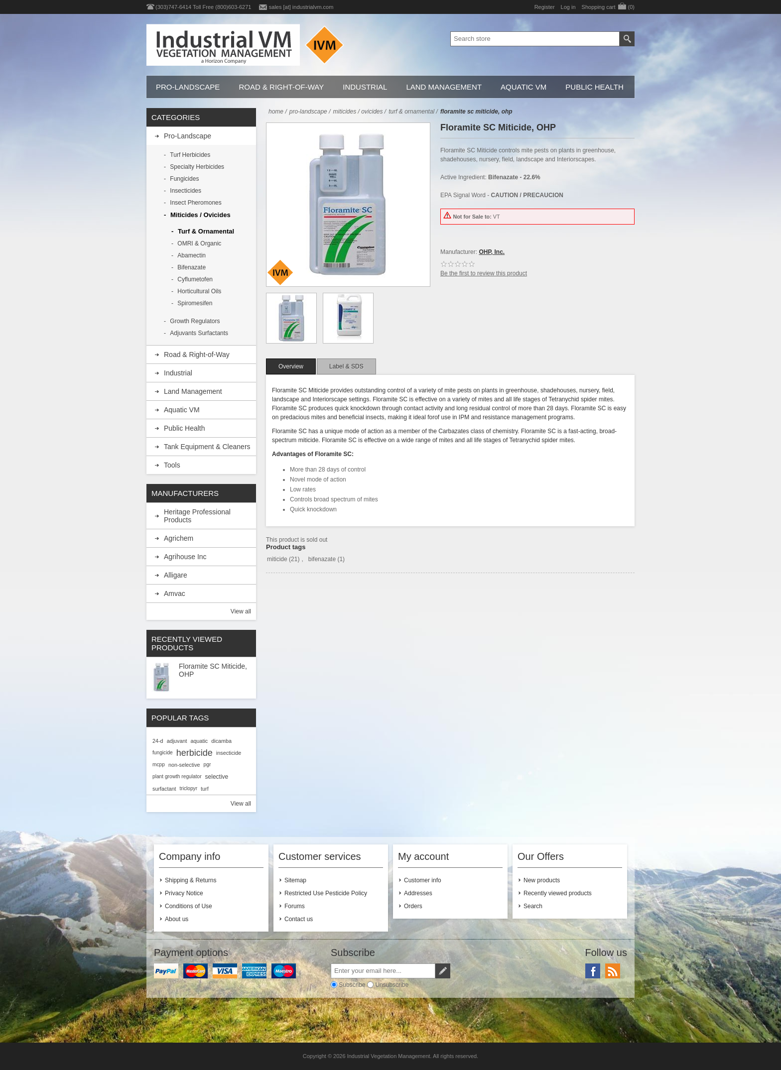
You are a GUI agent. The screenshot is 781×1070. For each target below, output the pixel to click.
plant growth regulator (177, 776)
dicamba (221, 741)
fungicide (162, 752)
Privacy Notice (184, 893)
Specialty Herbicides (197, 166)
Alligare (175, 575)
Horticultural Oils (199, 291)
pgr (207, 764)
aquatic (199, 741)
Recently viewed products (557, 893)
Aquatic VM (523, 87)
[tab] (291, 366)
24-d (157, 741)
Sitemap (295, 880)
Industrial (365, 87)
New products (541, 880)
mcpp (158, 764)
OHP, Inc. (492, 251)
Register (544, 7)
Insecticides (185, 190)
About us (176, 919)
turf (205, 789)
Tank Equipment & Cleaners (207, 447)
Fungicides (184, 178)
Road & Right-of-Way (281, 87)
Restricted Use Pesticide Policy (325, 893)
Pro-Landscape (188, 87)
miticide (277, 559)
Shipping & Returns (190, 880)
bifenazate (322, 559)
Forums (294, 906)
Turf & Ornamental (206, 231)
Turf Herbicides (190, 154)
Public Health (594, 87)
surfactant (164, 789)
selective (217, 776)
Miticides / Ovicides (200, 215)
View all (241, 611)
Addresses (418, 893)
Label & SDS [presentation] (346, 366)
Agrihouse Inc (185, 557)
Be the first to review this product (483, 273)
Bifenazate (191, 267)
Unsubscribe (391, 984)
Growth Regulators (195, 321)
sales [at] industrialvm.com (301, 7)
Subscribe (352, 984)
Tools (172, 465)
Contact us (298, 919)
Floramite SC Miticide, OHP (213, 670)
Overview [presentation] (290, 366)
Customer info (422, 880)
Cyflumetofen (195, 279)
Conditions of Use (188, 906)
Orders (413, 906)
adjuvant (177, 741)
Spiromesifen (194, 303)
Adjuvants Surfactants (199, 333)
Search (532, 906)
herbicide (194, 753)
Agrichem (178, 538)
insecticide (228, 753)
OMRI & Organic (199, 243)
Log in (568, 7)
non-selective (184, 765)
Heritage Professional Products (197, 516)
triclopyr (188, 788)
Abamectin (191, 255)
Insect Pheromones (195, 202)
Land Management (444, 87)
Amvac (174, 593)
